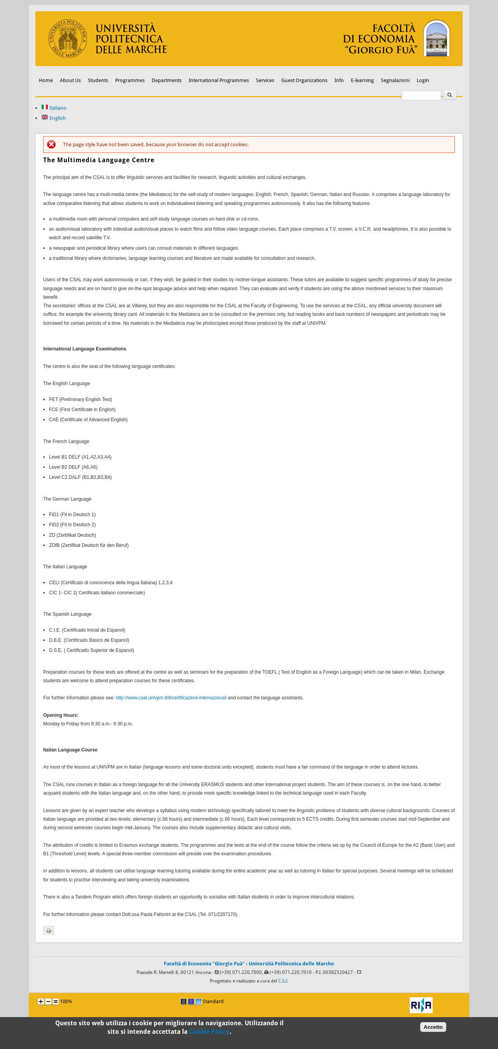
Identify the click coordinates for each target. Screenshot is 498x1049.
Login (423, 80)
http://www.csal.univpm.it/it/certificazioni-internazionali (171, 698)
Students (98, 80)
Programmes (130, 80)
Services (265, 80)
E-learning (362, 80)
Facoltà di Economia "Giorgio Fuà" (204, 964)
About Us (70, 80)
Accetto (433, 1029)
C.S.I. (283, 981)
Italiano (54, 108)
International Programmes (219, 80)
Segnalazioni (395, 80)
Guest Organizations (304, 80)
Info (339, 80)
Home (46, 80)
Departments (167, 80)
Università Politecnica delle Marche (291, 964)
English (53, 118)
